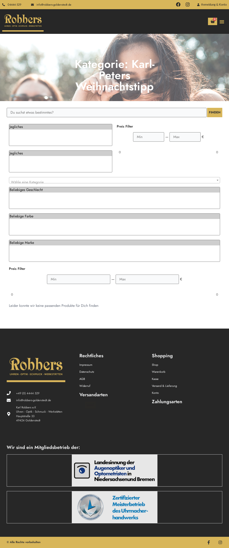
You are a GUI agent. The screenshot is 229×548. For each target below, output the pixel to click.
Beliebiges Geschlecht (114, 190)
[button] (222, 22)
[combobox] (114, 180)
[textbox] (114, 182)
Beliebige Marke (114, 242)
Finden (213, 112)
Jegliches (60, 127)
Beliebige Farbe (114, 216)
